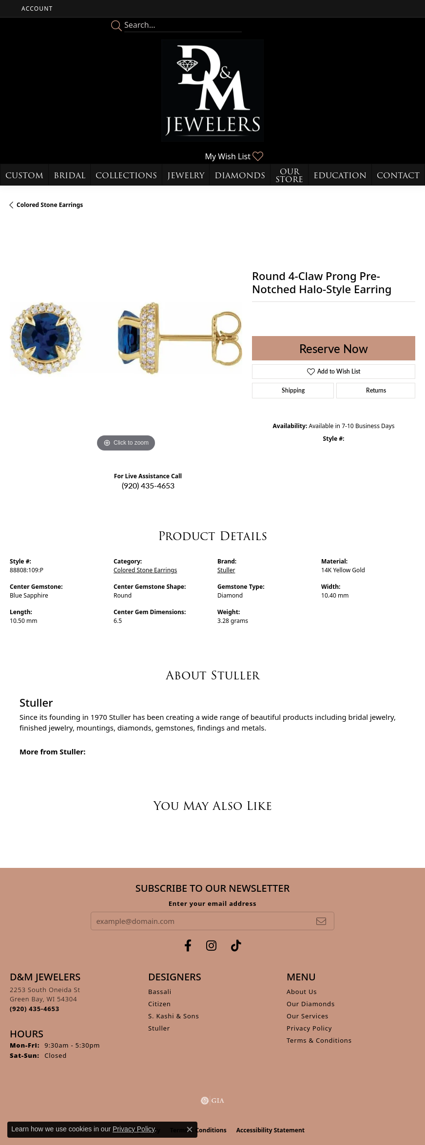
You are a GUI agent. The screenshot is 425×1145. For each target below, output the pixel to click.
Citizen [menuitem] (159, 1003)
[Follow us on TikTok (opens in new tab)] (236, 946)
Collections (126, 175)
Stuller (226, 570)
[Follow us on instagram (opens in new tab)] (211, 946)
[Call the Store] (34, 1008)
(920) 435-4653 (148, 485)
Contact (398, 175)
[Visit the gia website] (212, 1100)
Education (340, 175)
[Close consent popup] (190, 1129)
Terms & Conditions (319, 1040)
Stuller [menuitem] (159, 1028)
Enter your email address (213, 903)
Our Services (307, 1016)
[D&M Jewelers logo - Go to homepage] (212, 90)
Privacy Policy (309, 1028)
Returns (376, 390)
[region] (126, 338)
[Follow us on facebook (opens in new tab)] (187, 946)
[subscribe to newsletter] (321, 921)
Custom (24, 175)
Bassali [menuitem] (160, 991)
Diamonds (239, 175)
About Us (302, 991)
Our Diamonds (311, 1003)
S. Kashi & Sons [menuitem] (173, 1016)
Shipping (293, 390)
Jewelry (185, 175)
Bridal (69, 175)
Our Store (289, 176)
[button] (36, 8)
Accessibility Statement (270, 1130)
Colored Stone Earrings (50, 205)
